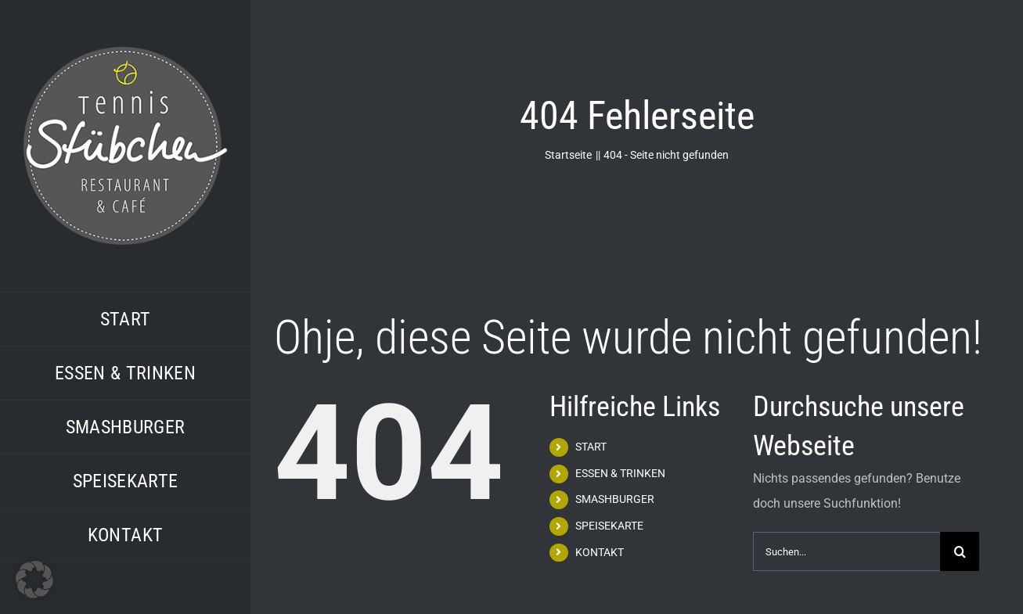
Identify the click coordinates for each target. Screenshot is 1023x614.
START (591, 446)
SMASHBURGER (614, 499)
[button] (34, 579)
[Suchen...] (846, 551)
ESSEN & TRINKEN (620, 473)
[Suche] (959, 551)
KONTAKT (599, 552)
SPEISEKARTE (609, 525)
